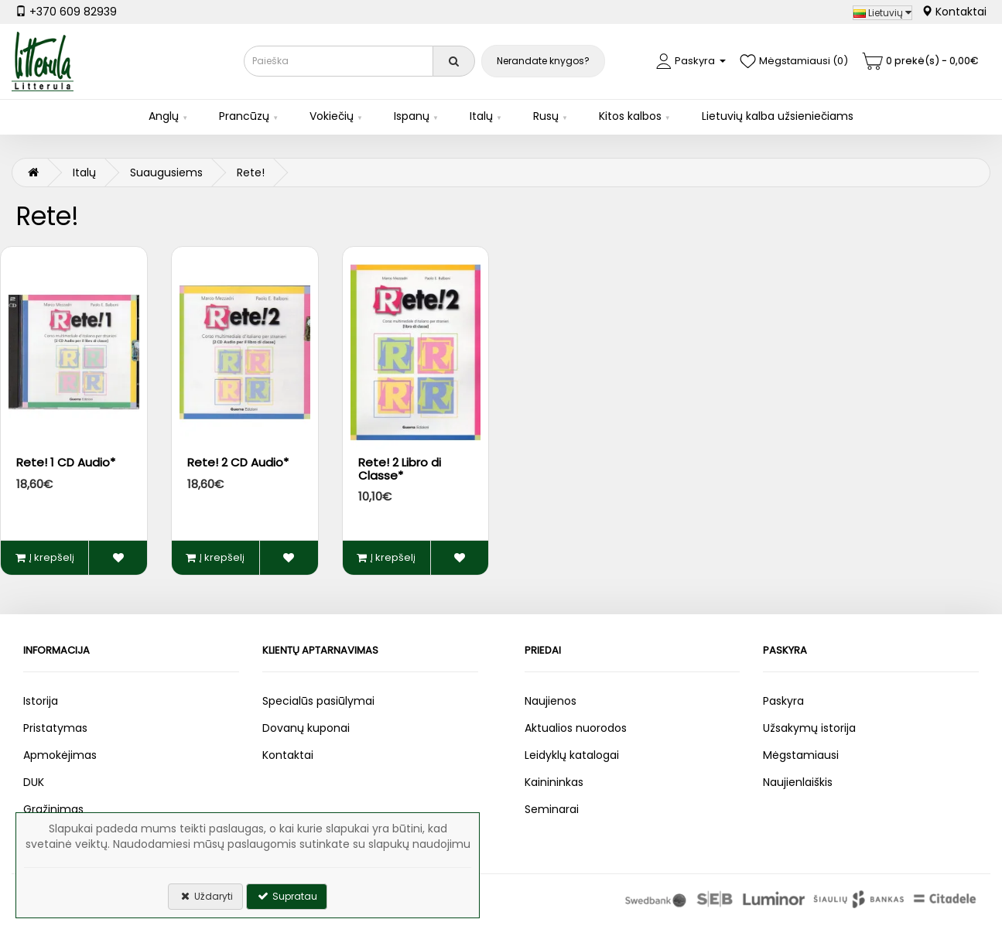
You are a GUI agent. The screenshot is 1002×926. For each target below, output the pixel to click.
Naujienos (550, 701)
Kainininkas (554, 782)
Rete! (251, 172)
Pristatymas (55, 728)
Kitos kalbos (630, 116)
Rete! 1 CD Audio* (65, 462)
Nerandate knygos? (543, 60)
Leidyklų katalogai (572, 755)
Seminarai (552, 809)
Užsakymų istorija (809, 728)
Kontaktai (954, 11)
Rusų (546, 116)
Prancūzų (244, 116)
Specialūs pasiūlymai (318, 701)
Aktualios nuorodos (576, 728)
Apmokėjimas (60, 755)
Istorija (40, 701)
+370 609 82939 (66, 11)
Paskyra (783, 701)
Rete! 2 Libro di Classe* (399, 469)
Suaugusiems (166, 172)
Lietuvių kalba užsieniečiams (777, 116)
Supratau (286, 896)
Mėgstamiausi (801, 755)
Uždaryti (205, 896)
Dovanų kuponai (306, 728)
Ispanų (411, 116)
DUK (33, 782)
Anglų (164, 116)
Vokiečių (331, 116)
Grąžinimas (53, 809)
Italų (481, 116)
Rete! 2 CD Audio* (238, 462)
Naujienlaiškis (798, 782)
